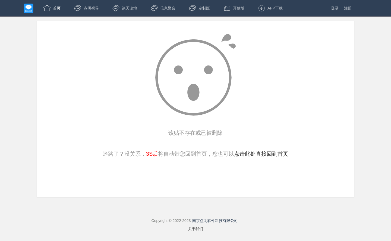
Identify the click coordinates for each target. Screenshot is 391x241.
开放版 (233, 8)
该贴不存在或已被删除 (195, 133)
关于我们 (195, 229)
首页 (52, 8)
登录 (335, 8)
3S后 (152, 154)
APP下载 (270, 8)
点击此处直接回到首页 (261, 154)
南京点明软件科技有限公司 (215, 220)
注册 (348, 8)
